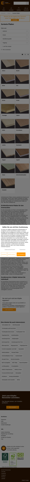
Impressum (22, 249)
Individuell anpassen (11, 254)
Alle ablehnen (4, 254)
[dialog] (15, 241)
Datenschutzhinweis (10, 249)
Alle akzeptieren (21, 254)
